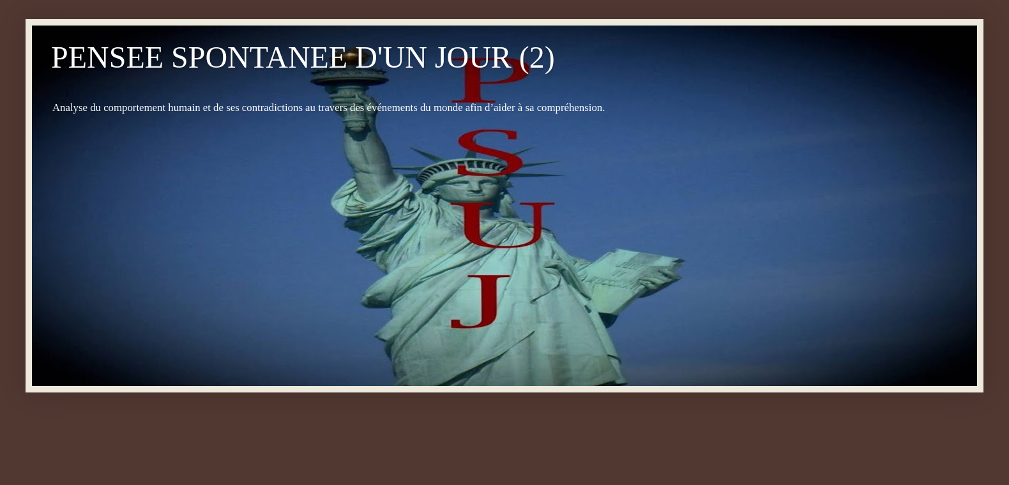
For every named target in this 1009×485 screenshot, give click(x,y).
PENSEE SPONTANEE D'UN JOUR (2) (303, 57)
